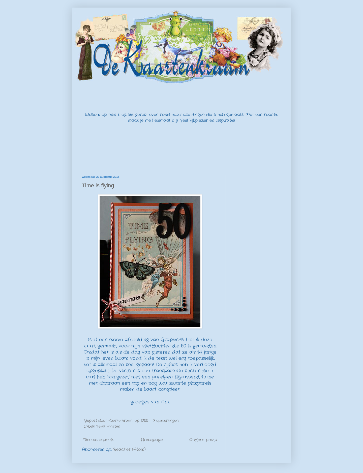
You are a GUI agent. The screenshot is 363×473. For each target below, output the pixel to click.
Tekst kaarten (108, 426)
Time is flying (98, 185)
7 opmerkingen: (166, 420)
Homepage (152, 440)
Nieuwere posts (98, 440)
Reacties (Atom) (129, 449)
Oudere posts (203, 440)
